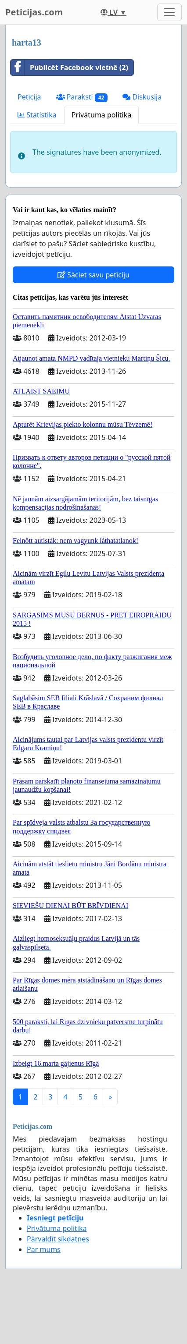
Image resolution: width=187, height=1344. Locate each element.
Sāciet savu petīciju (93, 275)
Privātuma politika (101, 115)
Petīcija (29, 97)
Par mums (44, 1249)
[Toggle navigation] (169, 12)
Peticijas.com (34, 12)
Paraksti (82, 97)
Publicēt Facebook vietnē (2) (69, 67)
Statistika (37, 115)
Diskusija (142, 97)
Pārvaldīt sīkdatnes (58, 1239)
